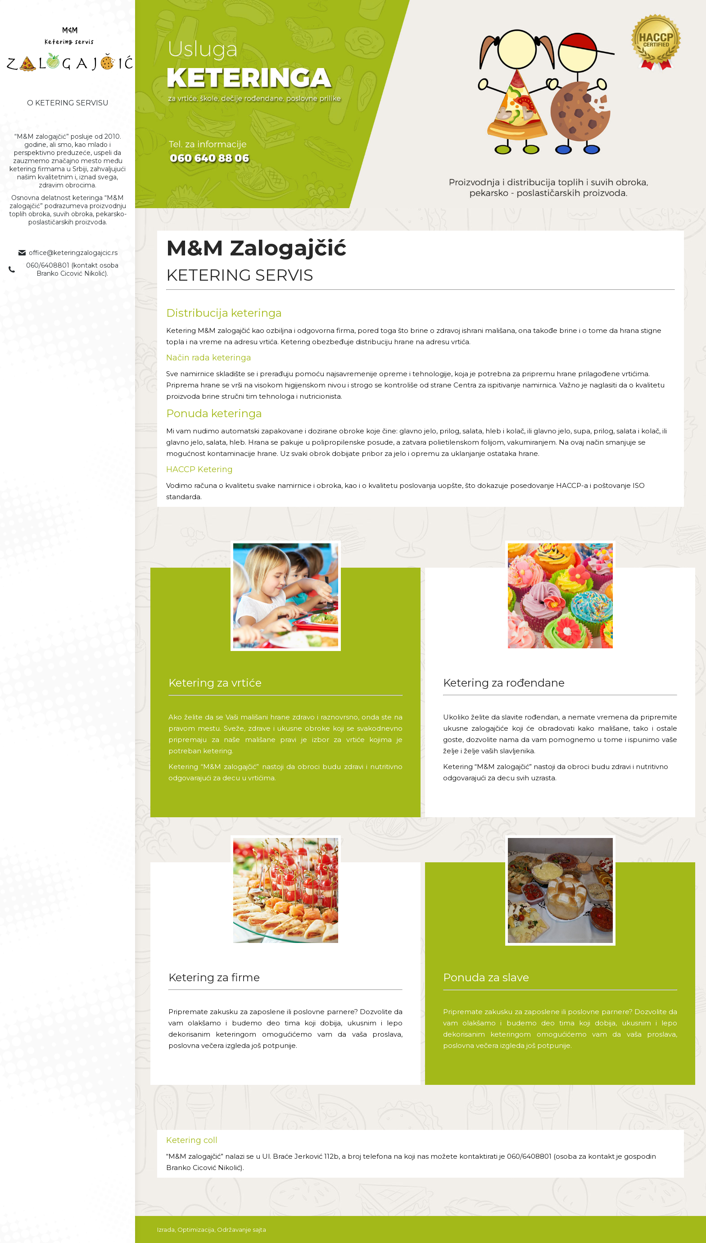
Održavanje (234, 1229)
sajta (259, 1229)
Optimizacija (195, 1229)
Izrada (166, 1229)
